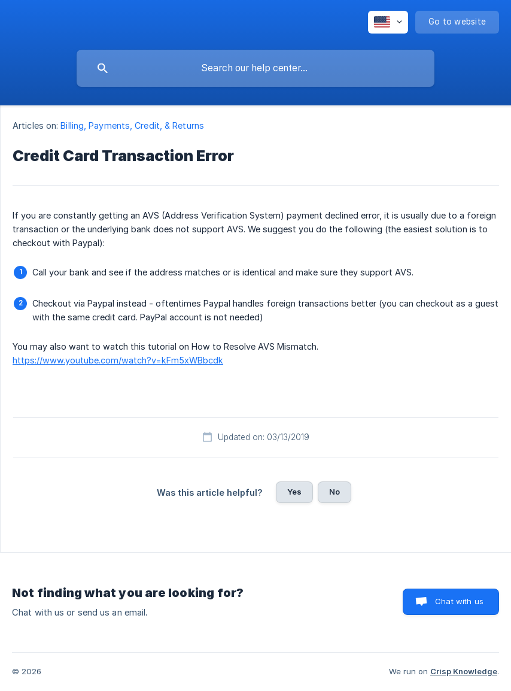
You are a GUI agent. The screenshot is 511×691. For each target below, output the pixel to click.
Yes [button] (294, 491)
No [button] (334, 491)
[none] (388, 22)
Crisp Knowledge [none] (463, 671)
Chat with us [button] (459, 601)
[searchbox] (255, 68)
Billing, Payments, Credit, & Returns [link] (132, 125)
